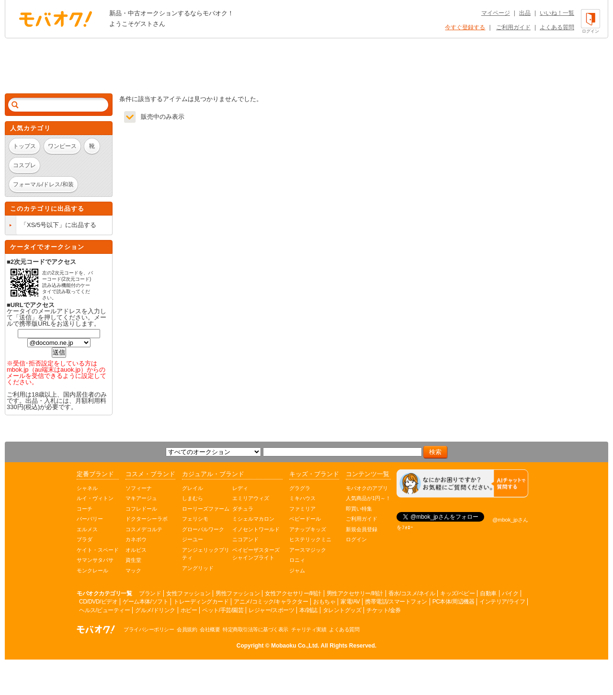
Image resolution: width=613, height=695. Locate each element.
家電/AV (350, 601)
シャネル (87, 488)
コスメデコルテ (143, 529)
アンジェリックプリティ (205, 554)
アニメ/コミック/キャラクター (271, 601)
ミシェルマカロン (253, 519)
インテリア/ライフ (502, 601)
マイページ (495, 13)
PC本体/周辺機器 (453, 601)
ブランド (150, 593)
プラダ (84, 539)
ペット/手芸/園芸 (222, 610)
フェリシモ (195, 519)
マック (133, 570)
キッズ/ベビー (457, 593)
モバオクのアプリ (367, 488)
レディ (240, 488)
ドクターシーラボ (146, 519)
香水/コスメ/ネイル (411, 593)
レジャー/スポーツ (271, 610)
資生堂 (133, 560)
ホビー (189, 610)
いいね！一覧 (557, 13)
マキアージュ (141, 498)
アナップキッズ (307, 529)
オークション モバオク (55, 18)
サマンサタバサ (95, 560)
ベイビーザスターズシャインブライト (256, 554)
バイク (510, 593)
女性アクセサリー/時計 (293, 593)
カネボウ (136, 539)
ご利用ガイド (513, 27)
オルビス (136, 550)
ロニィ (297, 560)
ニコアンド (245, 539)
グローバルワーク (203, 529)
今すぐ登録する (465, 27)
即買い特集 (359, 509)
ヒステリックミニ (310, 539)
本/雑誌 (308, 610)
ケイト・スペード (98, 550)
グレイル (192, 488)
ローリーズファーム (205, 509)
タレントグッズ (342, 610)
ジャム (297, 570)
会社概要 (210, 629)
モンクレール (92, 570)
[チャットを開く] (462, 483)
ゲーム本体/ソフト (145, 601)
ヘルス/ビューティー (104, 610)
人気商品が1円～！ (368, 498)
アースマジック (307, 550)
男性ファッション (238, 593)
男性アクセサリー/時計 (355, 593)
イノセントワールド (256, 529)
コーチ (84, 509)
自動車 (488, 593)
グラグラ (299, 488)
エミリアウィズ (250, 498)
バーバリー (90, 519)
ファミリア (302, 509)
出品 (525, 13)
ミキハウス (302, 498)
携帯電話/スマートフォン (396, 601)
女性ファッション (188, 593)
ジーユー (192, 539)
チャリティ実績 (309, 629)
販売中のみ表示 (162, 116)
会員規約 (187, 629)
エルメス (87, 529)
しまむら (192, 498)
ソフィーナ (138, 488)
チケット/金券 (383, 610)
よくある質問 (557, 27)
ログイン (356, 539)
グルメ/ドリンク (155, 610)
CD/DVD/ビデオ (98, 601)
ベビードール (305, 519)
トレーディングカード (200, 601)
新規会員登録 (361, 529)
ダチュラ (242, 509)
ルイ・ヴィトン (95, 498)
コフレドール (141, 509)
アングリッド (198, 568)
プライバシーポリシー (149, 629)
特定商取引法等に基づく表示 (255, 629)
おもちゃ (324, 601)
